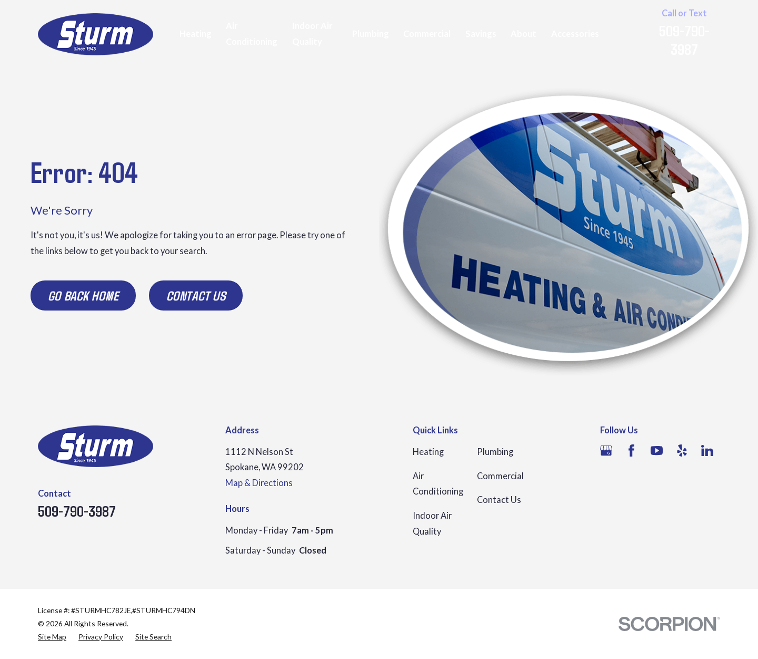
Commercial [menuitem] (427, 33)
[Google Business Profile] (606, 450)
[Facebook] (631, 450)
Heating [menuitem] (195, 33)
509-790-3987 (684, 40)
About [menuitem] (523, 33)
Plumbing (495, 452)
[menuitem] (52, 637)
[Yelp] (682, 450)
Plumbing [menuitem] (370, 33)
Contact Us (195, 295)
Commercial (500, 476)
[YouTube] (657, 450)
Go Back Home (83, 295)
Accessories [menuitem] (575, 33)
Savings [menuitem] (480, 33)
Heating (428, 452)
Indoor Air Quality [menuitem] (312, 34)
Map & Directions (259, 483)
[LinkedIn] (707, 450)
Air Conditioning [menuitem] (251, 34)
